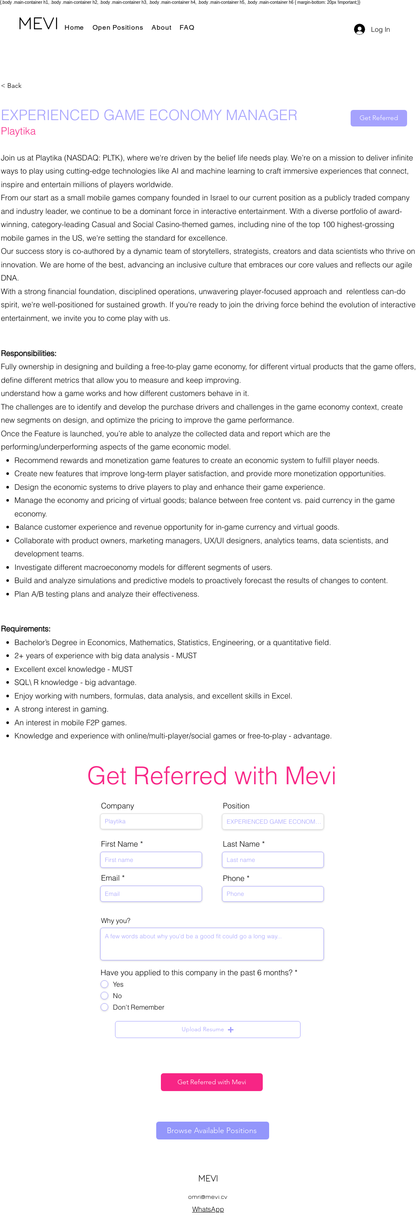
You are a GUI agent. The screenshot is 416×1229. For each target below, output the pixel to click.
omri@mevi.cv (208, 1196)
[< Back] (31, 86)
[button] (208, 1029)
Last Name (241, 844)
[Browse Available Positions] (212, 1130)
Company (117, 806)
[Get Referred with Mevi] (212, 1082)
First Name (119, 844)
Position (236, 806)
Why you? (115, 920)
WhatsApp (208, 1209)
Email (110, 878)
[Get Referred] (379, 118)
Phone (234, 878)
